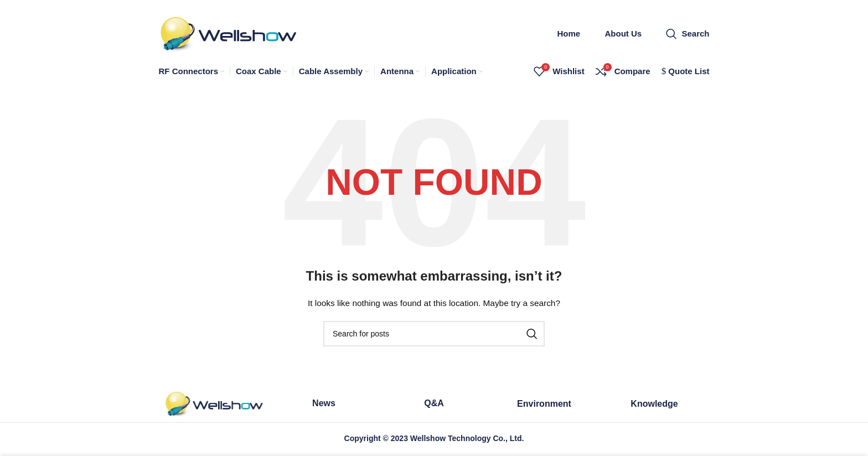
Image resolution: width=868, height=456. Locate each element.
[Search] (687, 34)
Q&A (434, 405)
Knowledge (654, 405)
